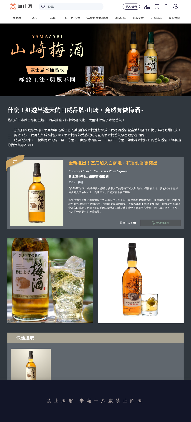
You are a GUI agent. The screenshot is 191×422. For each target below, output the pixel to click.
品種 (53, 18)
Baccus (21, 6)
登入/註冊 (131, 6)
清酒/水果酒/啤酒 (97, 18)
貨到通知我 (160, 223)
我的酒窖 (174, 18)
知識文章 (138, 18)
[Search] (71, 6)
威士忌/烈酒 (72, 18)
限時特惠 (120, 18)
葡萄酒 (17, 18)
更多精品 (156, 18)
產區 (35, 18)
